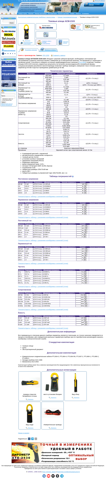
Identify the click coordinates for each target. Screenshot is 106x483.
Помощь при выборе (41, 13)
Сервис (72, 13)
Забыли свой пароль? (7, 103)
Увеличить (27, 40)
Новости (78, 13)
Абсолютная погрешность (52, 182)
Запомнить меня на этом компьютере (7, 99)
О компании (85, 13)
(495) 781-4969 (24, 0)
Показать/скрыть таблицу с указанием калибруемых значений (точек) (43, 196)
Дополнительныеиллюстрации (28, 43)
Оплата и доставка (63, 13)
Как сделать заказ (49, 472)
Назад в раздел (23, 433)
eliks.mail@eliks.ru (41, 0)
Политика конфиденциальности (68, 472)
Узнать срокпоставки (78, 28)
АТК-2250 (45, 55)
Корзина (91, 4)
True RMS (82, 62)
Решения (30, 13)
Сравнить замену (59, 55)
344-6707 (30, 0)
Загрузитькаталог (65, 42)
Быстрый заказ (52, 13)
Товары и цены (22, 13)
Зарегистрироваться (6, 105)
